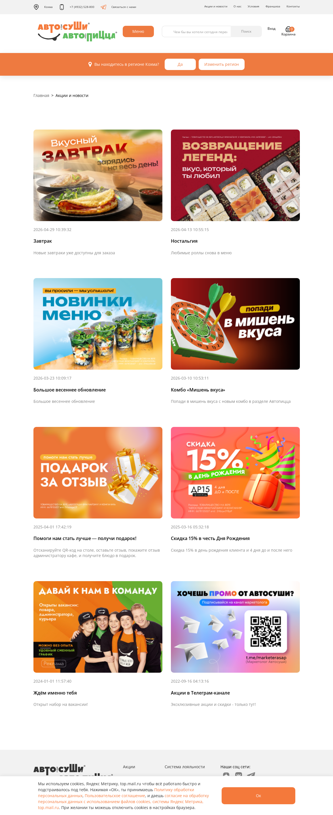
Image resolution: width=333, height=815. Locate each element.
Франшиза (273, 6)
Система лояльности (185, 766)
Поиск (246, 31)
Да (180, 64)
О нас (237, 6)
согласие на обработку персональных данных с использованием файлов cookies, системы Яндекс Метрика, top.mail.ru (123, 801)
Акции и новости (215, 6)
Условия (253, 6)
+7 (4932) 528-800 (76, 7)
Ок (258, 795)
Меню (138, 31)
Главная (41, 95)
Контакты (293, 6)
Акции (129, 766)
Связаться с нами (118, 7)
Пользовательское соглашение (115, 795)
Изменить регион (221, 64)
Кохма (43, 7)
